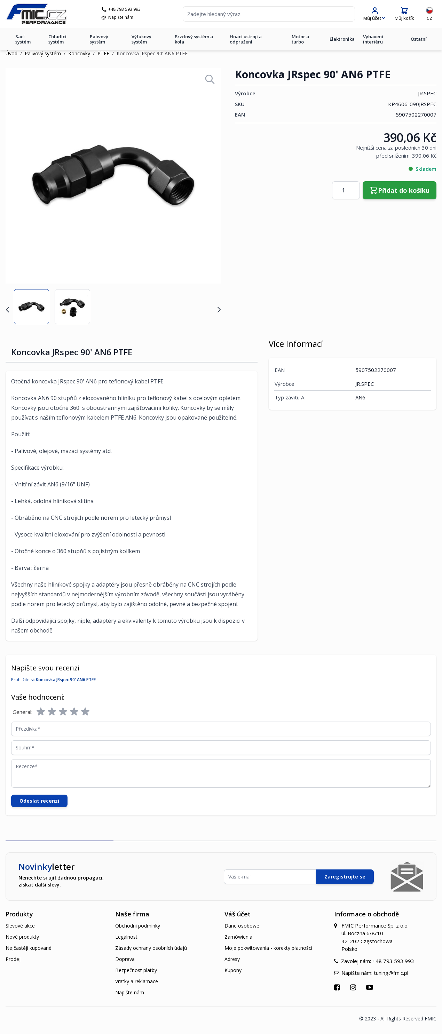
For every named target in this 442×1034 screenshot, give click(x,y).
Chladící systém (57, 39)
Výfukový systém (141, 39)
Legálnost (126, 936)
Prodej (13, 959)
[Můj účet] (374, 14)
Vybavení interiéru (373, 39)
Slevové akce (20, 925)
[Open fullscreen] (209, 79)
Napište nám (120, 17)
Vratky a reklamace (136, 981)
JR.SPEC (427, 93)
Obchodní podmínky (137, 925)
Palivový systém (99, 39)
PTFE (103, 53)
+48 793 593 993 (124, 9)
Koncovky (79, 53)
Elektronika (342, 39)
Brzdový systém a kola (194, 39)
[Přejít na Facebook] (338, 987)
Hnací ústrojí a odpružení (246, 39)
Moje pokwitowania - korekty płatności (268, 948)
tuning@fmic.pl (391, 972)
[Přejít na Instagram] (354, 987)
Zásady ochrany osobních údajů (151, 948)
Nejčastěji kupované (29, 948)
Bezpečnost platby (136, 970)
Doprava (125, 959)
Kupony (233, 970)
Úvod (11, 53)
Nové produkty (22, 936)
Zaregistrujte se (344, 876)
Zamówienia (238, 936)
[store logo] (36, 13)
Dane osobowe (241, 925)
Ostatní (419, 39)
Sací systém (23, 39)
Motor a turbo (300, 39)
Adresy (232, 959)
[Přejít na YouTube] (370, 987)
